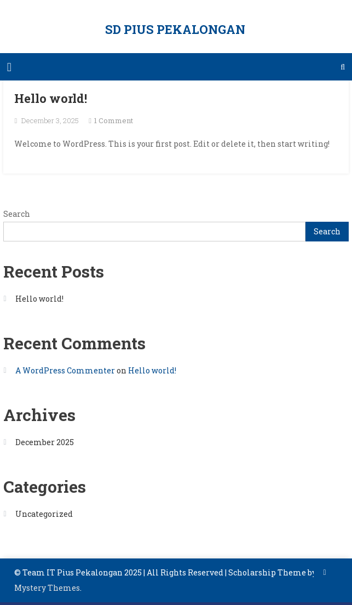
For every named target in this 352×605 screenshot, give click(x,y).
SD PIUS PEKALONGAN (175, 29)
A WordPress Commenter (65, 370)
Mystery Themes (47, 588)
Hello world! (50, 98)
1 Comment (113, 120)
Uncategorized (44, 514)
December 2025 (44, 442)
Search (16, 214)
